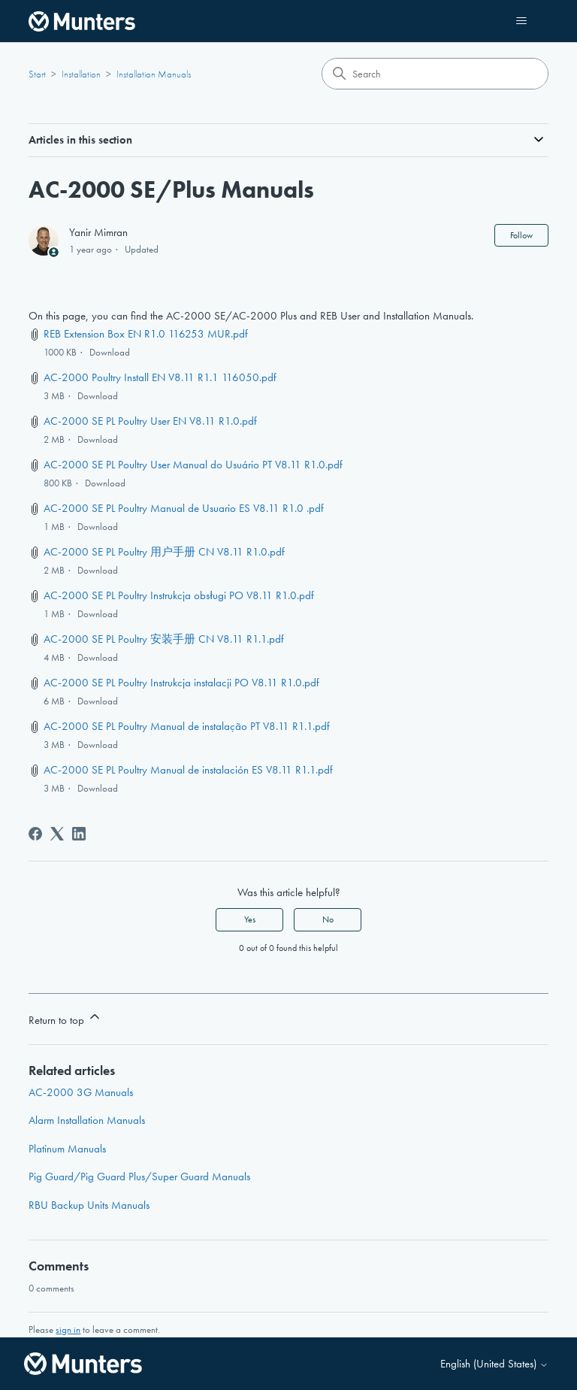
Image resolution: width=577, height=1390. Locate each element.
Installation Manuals (153, 74)
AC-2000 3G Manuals (81, 1092)
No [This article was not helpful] (328, 919)
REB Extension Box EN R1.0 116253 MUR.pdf (146, 333)
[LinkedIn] (79, 833)
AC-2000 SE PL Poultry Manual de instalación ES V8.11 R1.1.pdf (188, 769)
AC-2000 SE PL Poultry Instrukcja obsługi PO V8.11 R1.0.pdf (178, 595)
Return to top (65, 1018)
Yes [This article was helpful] (249, 919)
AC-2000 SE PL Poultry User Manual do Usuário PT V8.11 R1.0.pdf (193, 464)
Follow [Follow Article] (521, 235)
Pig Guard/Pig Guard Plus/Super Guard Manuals (139, 1176)
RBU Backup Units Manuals (89, 1205)
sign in (68, 1329)
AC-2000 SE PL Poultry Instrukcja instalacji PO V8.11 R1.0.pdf (181, 682)
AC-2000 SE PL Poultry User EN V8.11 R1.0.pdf (150, 421)
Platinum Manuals (67, 1148)
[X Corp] (57, 833)
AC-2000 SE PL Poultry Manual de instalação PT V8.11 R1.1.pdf (187, 726)
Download (109, 352)
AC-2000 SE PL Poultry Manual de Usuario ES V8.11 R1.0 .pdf (184, 508)
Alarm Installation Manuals (87, 1120)
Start (37, 74)
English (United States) (494, 1364)
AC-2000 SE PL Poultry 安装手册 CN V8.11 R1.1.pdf (164, 639)
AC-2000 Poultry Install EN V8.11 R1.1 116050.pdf (160, 377)
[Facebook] (35, 833)
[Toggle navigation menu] (521, 21)
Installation (81, 74)
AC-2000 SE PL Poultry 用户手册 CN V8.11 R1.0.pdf (164, 551)
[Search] (435, 74)
